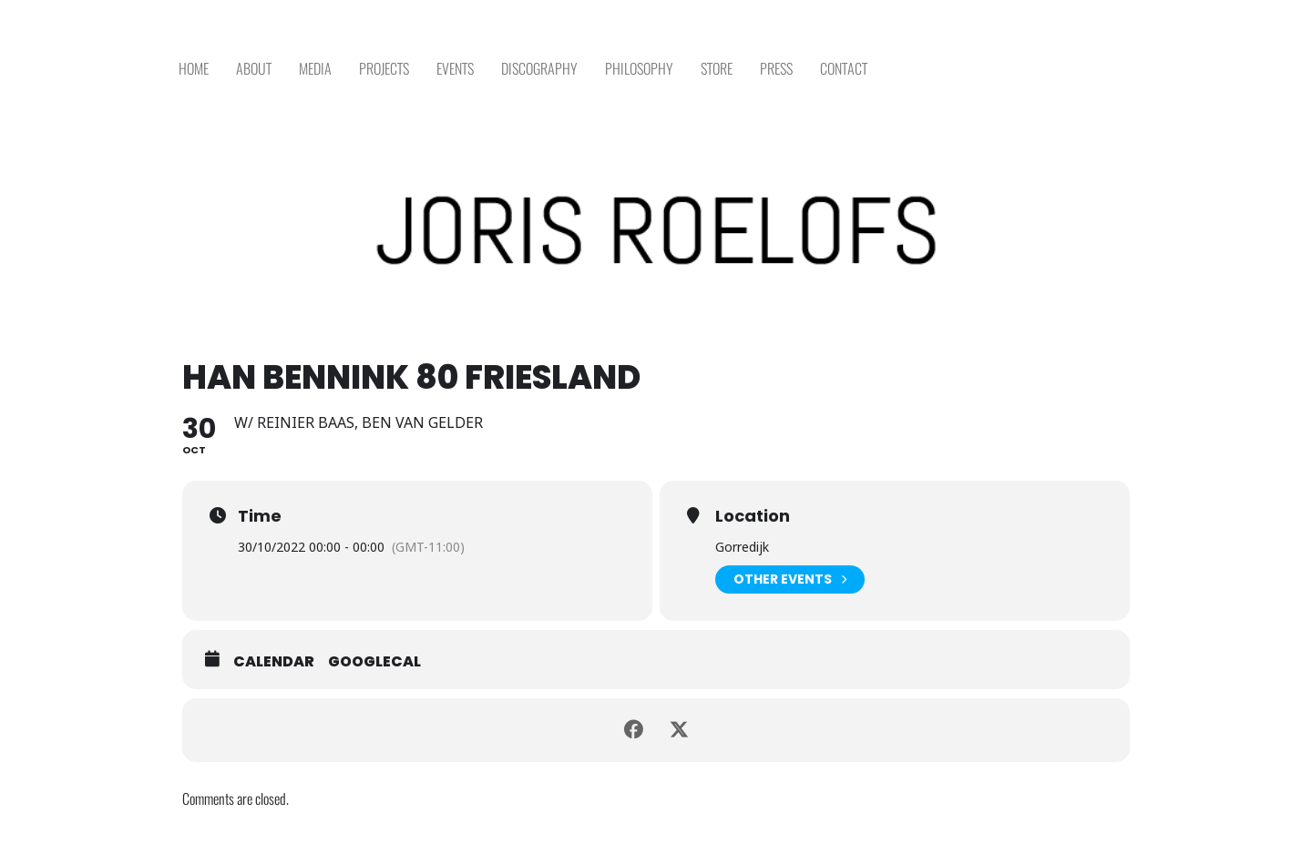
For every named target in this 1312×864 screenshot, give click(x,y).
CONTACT (843, 68)
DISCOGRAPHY (539, 68)
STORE (717, 68)
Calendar (273, 662)
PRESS (776, 68)
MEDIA (315, 68)
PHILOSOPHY (639, 68)
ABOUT (254, 68)
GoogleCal (374, 662)
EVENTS (455, 68)
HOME (194, 68)
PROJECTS (384, 68)
